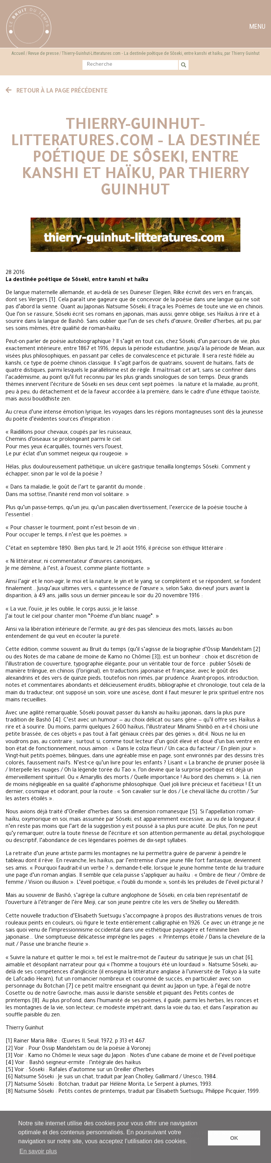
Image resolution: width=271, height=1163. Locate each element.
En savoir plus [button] (38, 1151)
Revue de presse (43, 53)
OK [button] (234, 1138)
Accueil (18, 53)
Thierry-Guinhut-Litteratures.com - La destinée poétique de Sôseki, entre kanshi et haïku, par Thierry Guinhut (160, 53)
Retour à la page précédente (57, 91)
